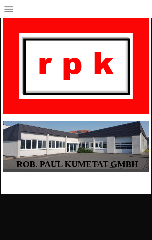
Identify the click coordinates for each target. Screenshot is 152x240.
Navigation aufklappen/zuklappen (76, 9)
